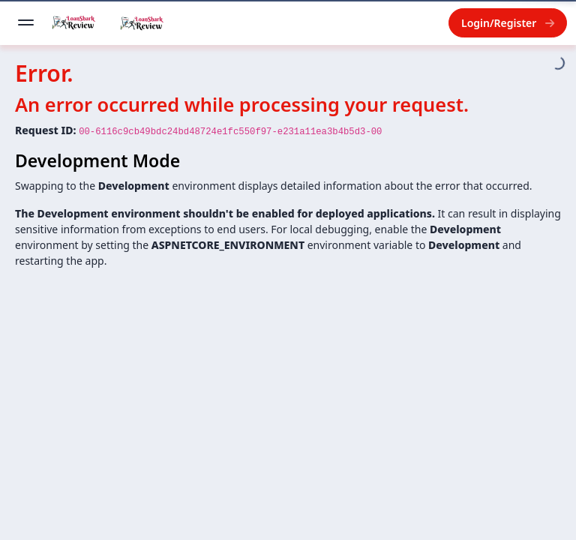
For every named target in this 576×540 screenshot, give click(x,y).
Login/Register (507, 23)
